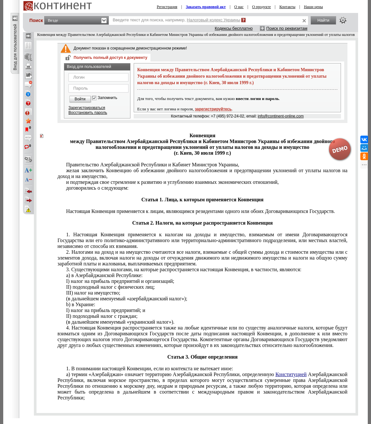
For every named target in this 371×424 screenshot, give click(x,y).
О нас (239, 7)
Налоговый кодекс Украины (214, 19)
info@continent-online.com (281, 116)
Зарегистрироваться (86, 108)
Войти (80, 99)
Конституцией (291, 374)
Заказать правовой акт (206, 7)
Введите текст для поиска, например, (176, 19)
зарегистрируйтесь (213, 109)
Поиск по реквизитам (286, 28)
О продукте (261, 7)
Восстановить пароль (87, 112)
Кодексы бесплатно (234, 28)
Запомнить (107, 98)
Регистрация (167, 7)
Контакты (287, 7)
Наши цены (313, 7)
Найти (323, 20)
